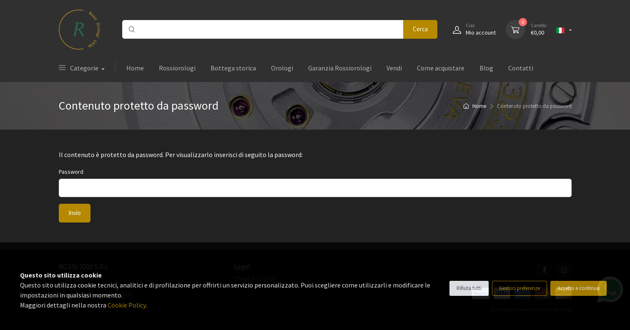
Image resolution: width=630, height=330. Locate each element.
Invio (74, 213)
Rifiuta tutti (469, 288)
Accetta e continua (578, 288)
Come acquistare (440, 68)
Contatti (520, 68)
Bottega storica (233, 68)
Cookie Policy (127, 305)
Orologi (282, 68)
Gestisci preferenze (519, 288)
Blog (486, 68)
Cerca (420, 29)
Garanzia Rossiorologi (339, 68)
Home (135, 68)
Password (71, 171)
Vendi (394, 68)
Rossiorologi (177, 68)
